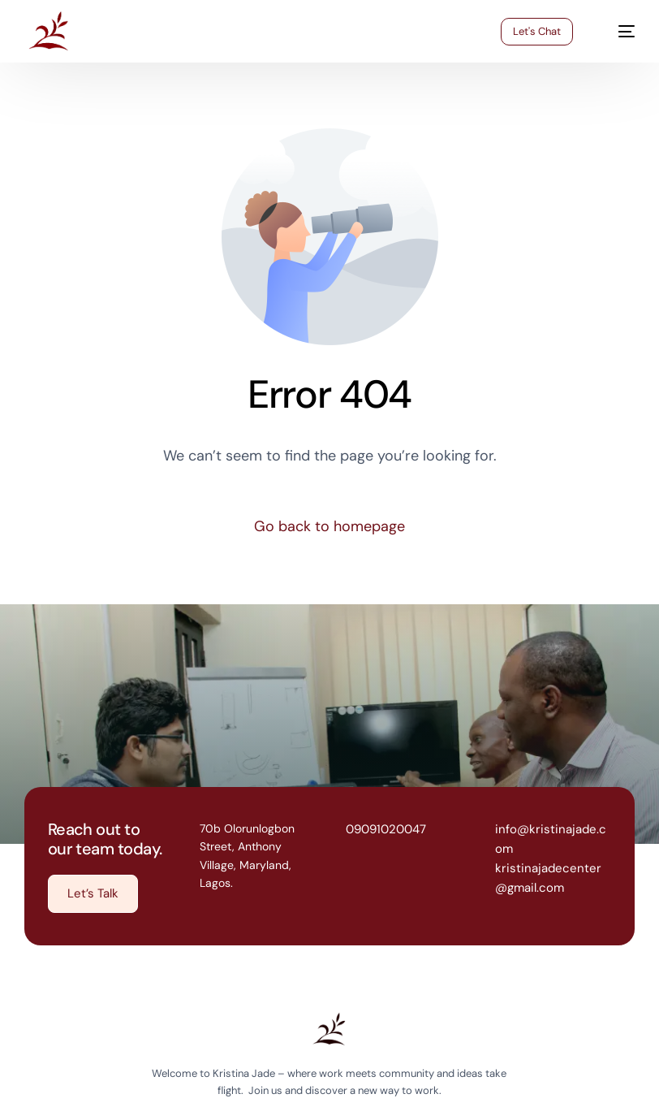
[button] (93, 894)
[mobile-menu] (617, 31)
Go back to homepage (329, 526)
